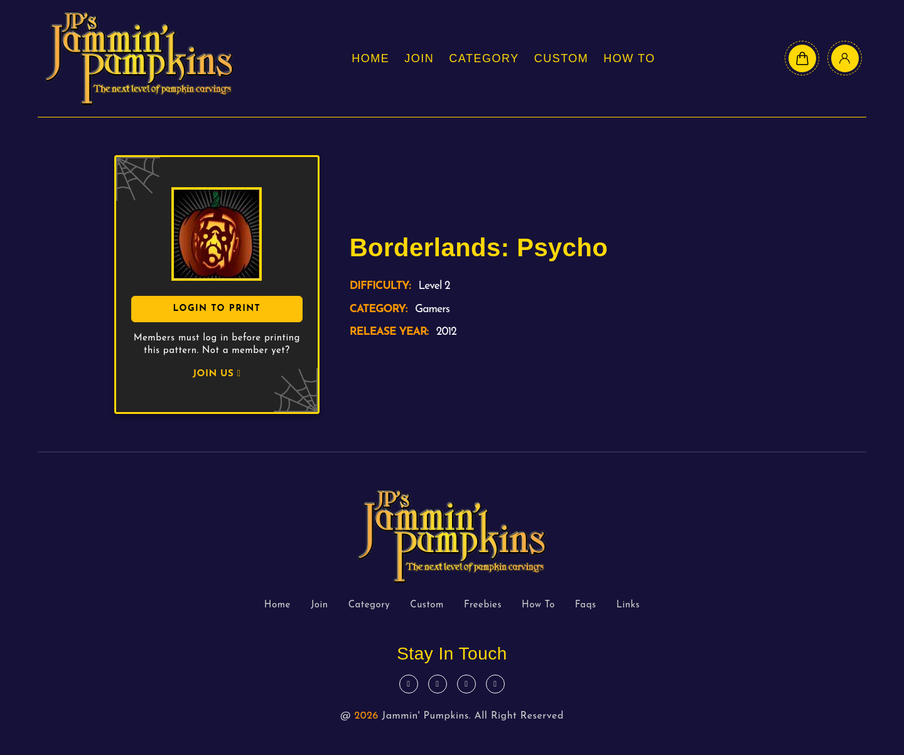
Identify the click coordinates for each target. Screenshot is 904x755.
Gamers (432, 309)
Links (628, 605)
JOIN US (216, 374)
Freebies (483, 605)
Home (370, 58)
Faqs (585, 605)
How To (629, 58)
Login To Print (217, 308)
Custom (561, 58)
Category (484, 58)
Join (419, 58)
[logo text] (139, 58)
